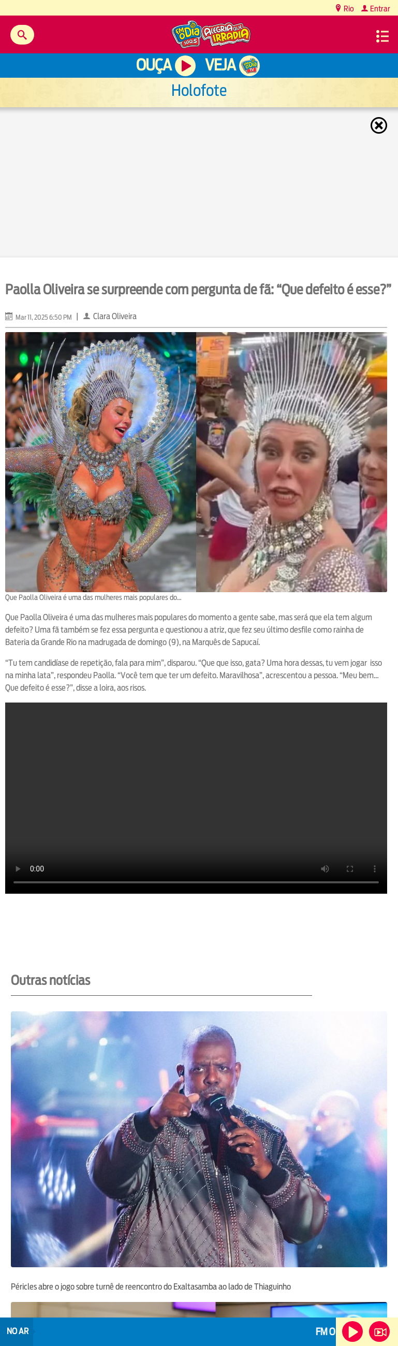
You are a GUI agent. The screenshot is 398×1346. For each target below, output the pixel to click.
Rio (348, 8)
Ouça (153, 65)
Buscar (22, 35)
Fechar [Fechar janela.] (380, 125)
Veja (220, 65)
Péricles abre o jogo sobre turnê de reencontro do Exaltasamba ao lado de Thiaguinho (151, 1287)
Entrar (379, 8)
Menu (382, 36)
